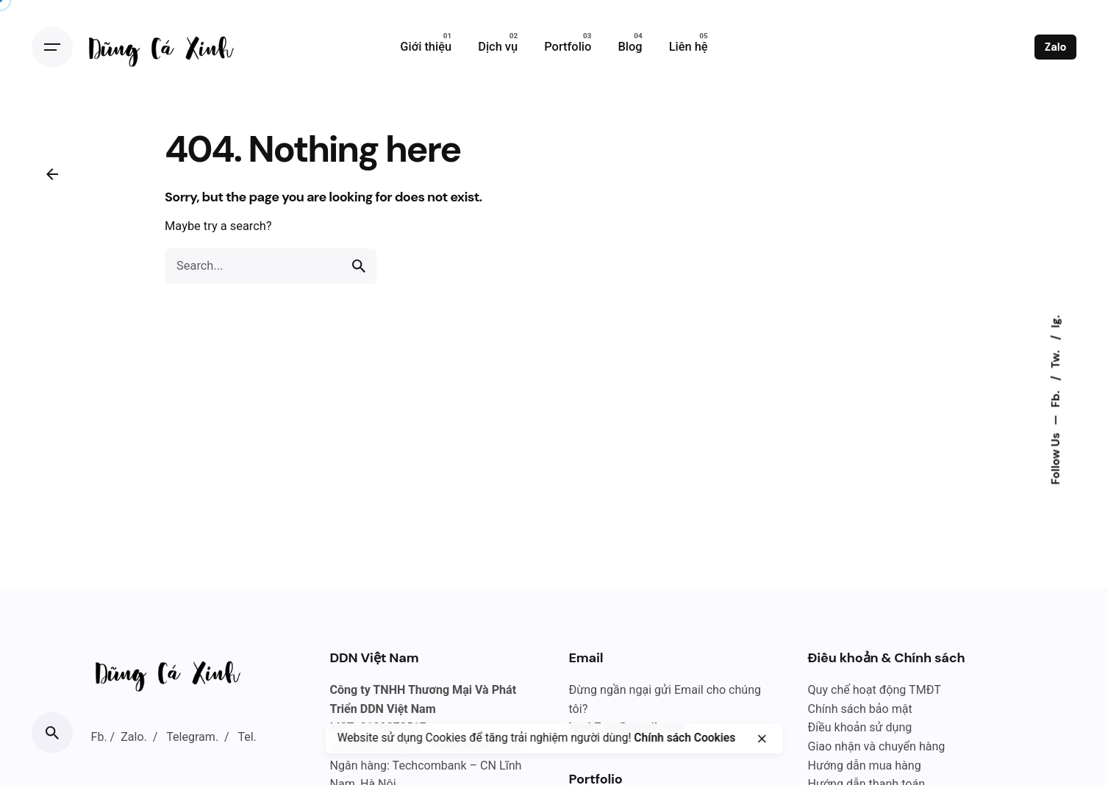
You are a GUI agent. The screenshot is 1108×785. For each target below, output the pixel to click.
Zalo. (134, 737)
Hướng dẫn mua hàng (864, 766)
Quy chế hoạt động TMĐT (874, 690)
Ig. (1055, 321)
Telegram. (192, 737)
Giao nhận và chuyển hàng (877, 746)
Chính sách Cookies (684, 738)
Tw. (1055, 358)
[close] (761, 738)
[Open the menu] (52, 47)
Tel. (246, 737)
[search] (358, 266)
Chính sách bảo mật (860, 709)
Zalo (1056, 47)
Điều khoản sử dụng (860, 727)
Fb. (1055, 397)
